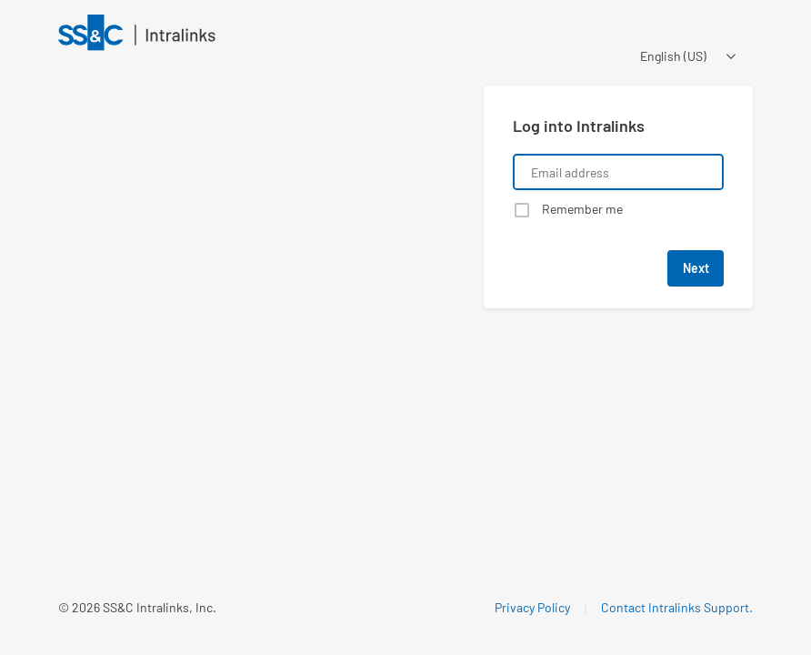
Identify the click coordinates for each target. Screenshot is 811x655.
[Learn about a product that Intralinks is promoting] (260, 288)
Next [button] (696, 268)
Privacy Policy (532, 607)
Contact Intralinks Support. (677, 607)
